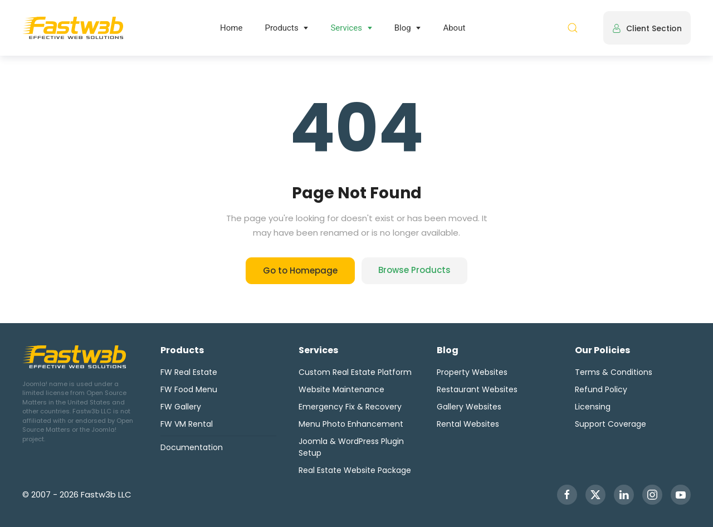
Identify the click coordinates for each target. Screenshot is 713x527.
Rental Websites (468, 424)
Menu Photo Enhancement (351, 424)
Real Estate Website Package (355, 470)
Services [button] (346, 28)
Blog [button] (402, 28)
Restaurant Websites (477, 389)
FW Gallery (180, 406)
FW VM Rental (186, 424)
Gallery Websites (469, 406)
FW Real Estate (188, 372)
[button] (572, 28)
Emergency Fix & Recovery (350, 406)
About (454, 28)
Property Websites (472, 372)
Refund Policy (601, 389)
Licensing (593, 406)
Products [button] (281, 28)
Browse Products (414, 270)
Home (231, 28)
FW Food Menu (188, 389)
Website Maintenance (341, 389)
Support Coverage (610, 424)
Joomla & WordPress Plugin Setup (351, 447)
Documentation (191, 447)
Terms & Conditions (613, 372)
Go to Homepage (300, 270)
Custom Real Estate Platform (355, 372)
